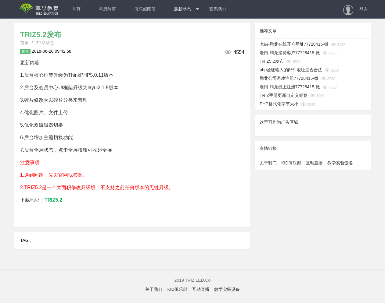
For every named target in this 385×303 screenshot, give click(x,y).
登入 (363, 9)
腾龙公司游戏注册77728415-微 (289, 78)
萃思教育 (107, 9)
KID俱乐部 (291, 162)
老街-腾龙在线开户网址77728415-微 (294, 44)
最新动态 (186, 9)
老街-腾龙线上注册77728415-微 (290, 86)
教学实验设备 (340, 162)
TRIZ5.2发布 (272, 61)
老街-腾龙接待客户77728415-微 (290, 52)
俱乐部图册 (145, 9)
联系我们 (217, 9)
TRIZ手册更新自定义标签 (284, 95)
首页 (76, 9)
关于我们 (268, 162)
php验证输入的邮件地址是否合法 (291, 69)
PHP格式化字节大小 (279, 103)
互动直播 (314, 162)
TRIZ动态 (45, 42)
